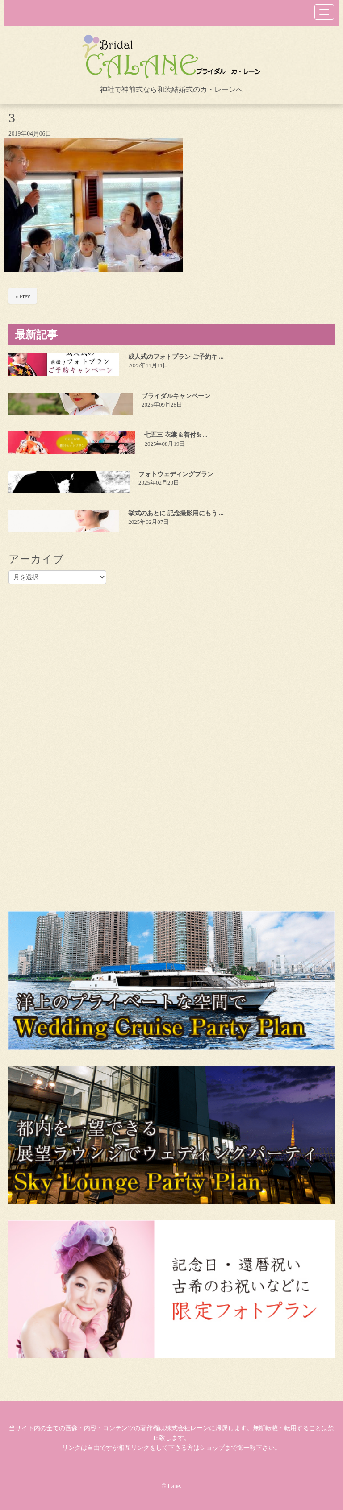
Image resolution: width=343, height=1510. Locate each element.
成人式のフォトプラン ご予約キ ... (176, 356)
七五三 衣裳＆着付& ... (175, 434)
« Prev (22, 296)
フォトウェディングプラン (175, 474)
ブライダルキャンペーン (176, 396)
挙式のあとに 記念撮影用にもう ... (176, 513)
